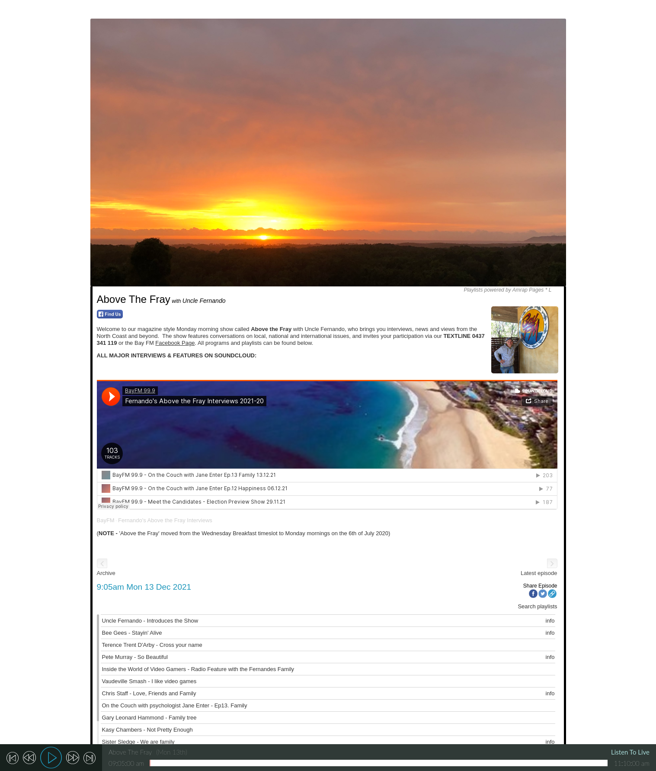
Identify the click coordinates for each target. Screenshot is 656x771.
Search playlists (537, 606)
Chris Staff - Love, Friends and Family (149, 693)
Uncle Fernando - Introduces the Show (150, 620)
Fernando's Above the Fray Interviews (165, 520)
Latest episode (539, 573)
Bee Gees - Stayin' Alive (132, 633)
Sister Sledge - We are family (138, 742)
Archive (106, 573)
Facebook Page (175, 343)
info (550, 620)
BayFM (106, 520)
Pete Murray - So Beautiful (135, 657)
